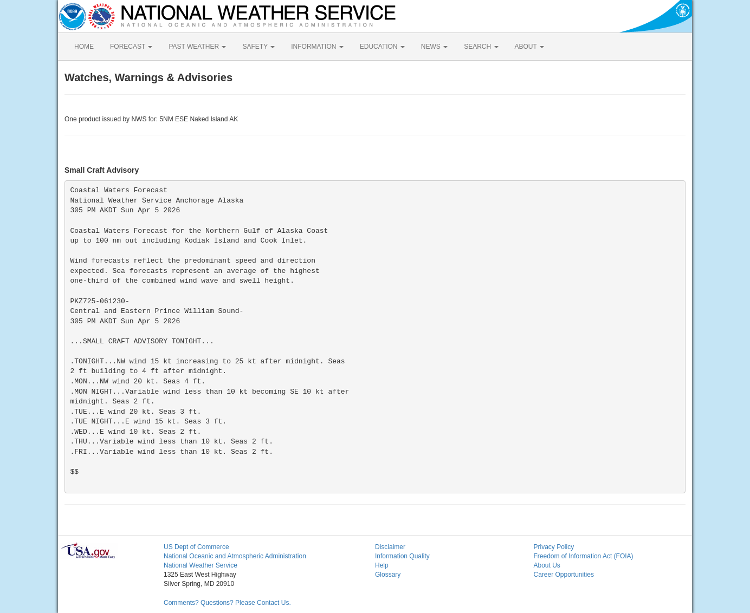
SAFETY (258, 46)
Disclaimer (390, 547)
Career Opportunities (564, 574)
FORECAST (131, 46)
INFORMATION (317, 46)
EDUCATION (382, 46)
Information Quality (402, 556)
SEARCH (481, 46)
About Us (547, 565)
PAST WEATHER (197, 46)
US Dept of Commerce (196, 547)
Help (382, 565)
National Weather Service (200, 565)
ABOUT (529, 46)
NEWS (434, 46)
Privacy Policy (554, 547)
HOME (84, 46)
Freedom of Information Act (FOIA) (583, 556)
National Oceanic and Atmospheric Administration (235, 556)
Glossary (387, 574)
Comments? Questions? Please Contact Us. (227, 603)
